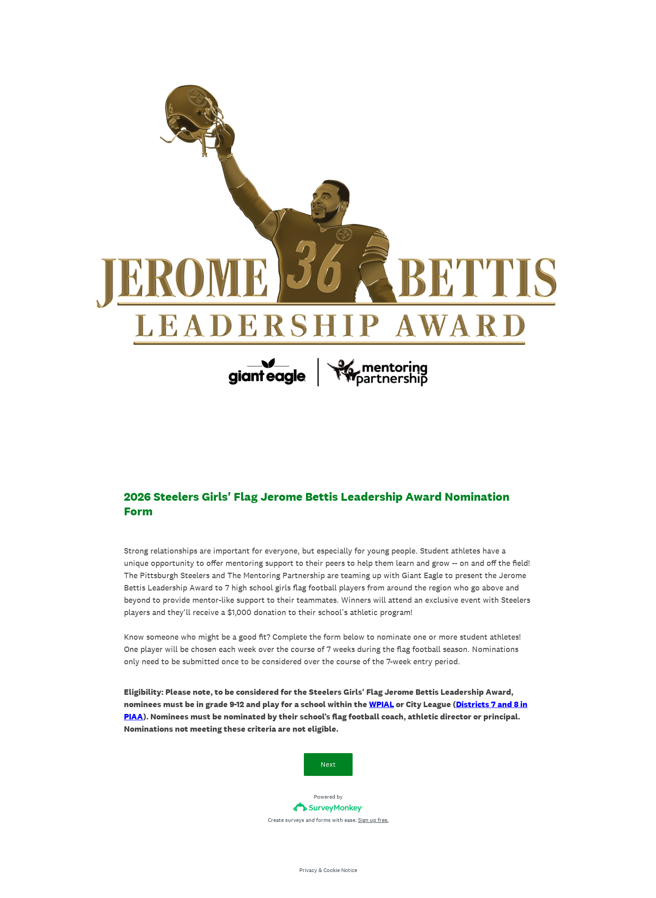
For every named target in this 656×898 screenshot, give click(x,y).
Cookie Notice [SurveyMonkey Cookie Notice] (340, 870)
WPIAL (381, 704)
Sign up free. (373, 820)
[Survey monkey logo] (328, 807)
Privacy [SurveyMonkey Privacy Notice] (308, 870)
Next (328, 764)
